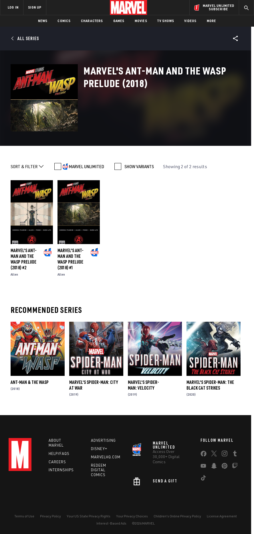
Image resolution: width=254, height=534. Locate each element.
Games (118, 21)
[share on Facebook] (204, 455)
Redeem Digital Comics (98, 470)
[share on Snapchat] (214, 467)
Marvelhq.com (105, 457)
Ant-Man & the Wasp (30, 382)
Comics (63, 21)
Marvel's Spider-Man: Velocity (143, 385)
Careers (57, 462)
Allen (14, 274)
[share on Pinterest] (224, 467)
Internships (61, 470)
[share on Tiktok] (203, 479)
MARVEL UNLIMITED (86, 166)
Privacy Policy (50, 516)
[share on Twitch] (235, 467)
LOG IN (13, 7)
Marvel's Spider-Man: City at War (93, 385)
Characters (92, 21)
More (211, 21)
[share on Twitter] (214, 455)
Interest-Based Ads (111, 523)
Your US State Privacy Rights (88, 516)
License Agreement (222, 516)
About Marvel (56, 442)
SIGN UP (34, 7)
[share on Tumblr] (235, 455)
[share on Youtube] (203, 467)
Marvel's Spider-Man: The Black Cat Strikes (210, 385)
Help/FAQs (59, 453)
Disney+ (99, 448)
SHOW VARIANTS (139, 166)
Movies (141, 21)
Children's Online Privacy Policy (177, 516)
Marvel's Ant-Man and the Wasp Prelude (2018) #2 (24, 259)
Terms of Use (24, 516)
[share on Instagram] (224, 455)
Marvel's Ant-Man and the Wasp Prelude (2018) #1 (70, 259)
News (42, 21)
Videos (190, 21)
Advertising (103, 440)
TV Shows (165, 21)
